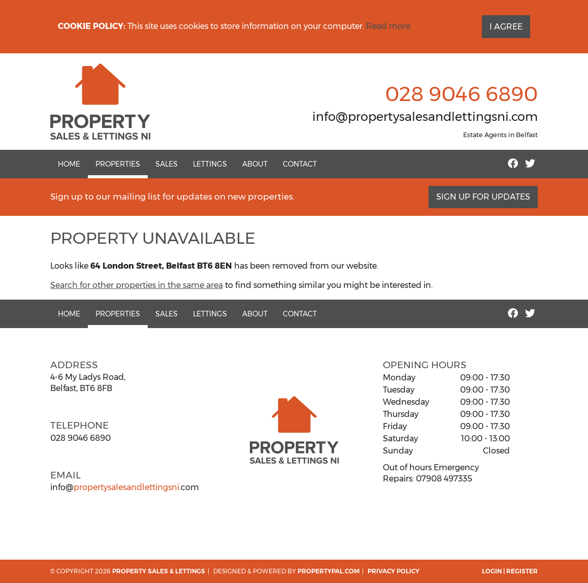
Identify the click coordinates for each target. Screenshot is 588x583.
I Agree (505, 26)
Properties (117, 164)
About (255, 164)
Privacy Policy (393, 571)
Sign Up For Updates (483, 197)
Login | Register (510, 571)
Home (69, 164)
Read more (388, 26)
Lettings (210, 164)
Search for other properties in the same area (136, 285)
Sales (166, 164)
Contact (300, 164)
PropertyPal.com (329, 571)
